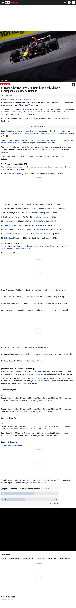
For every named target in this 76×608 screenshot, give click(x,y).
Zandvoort (37, 372)
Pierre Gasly (39, 225)
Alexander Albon (58, 133)
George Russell (23, 112)
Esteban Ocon (9, 234)
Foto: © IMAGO (5, 80)
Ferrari (17, 217)
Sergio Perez (40, 221)
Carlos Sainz (8, 238)
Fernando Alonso (7, 133)
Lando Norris (29, 131)
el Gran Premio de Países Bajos (44, 381)
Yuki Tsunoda (19, 133)
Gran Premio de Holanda (12, 446)
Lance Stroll (8, 221)
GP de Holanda (5, 84)
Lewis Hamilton (17, 131)
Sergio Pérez (52, 558)
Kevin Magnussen (31, 133)
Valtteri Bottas (38, 234)
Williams (45, 217)
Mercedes (18, 174)
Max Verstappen (31, 105)
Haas (47, 213)
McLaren (51, 174)
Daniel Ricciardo (10, 225)
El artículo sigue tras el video (38, 126)
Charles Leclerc (44, 133)
